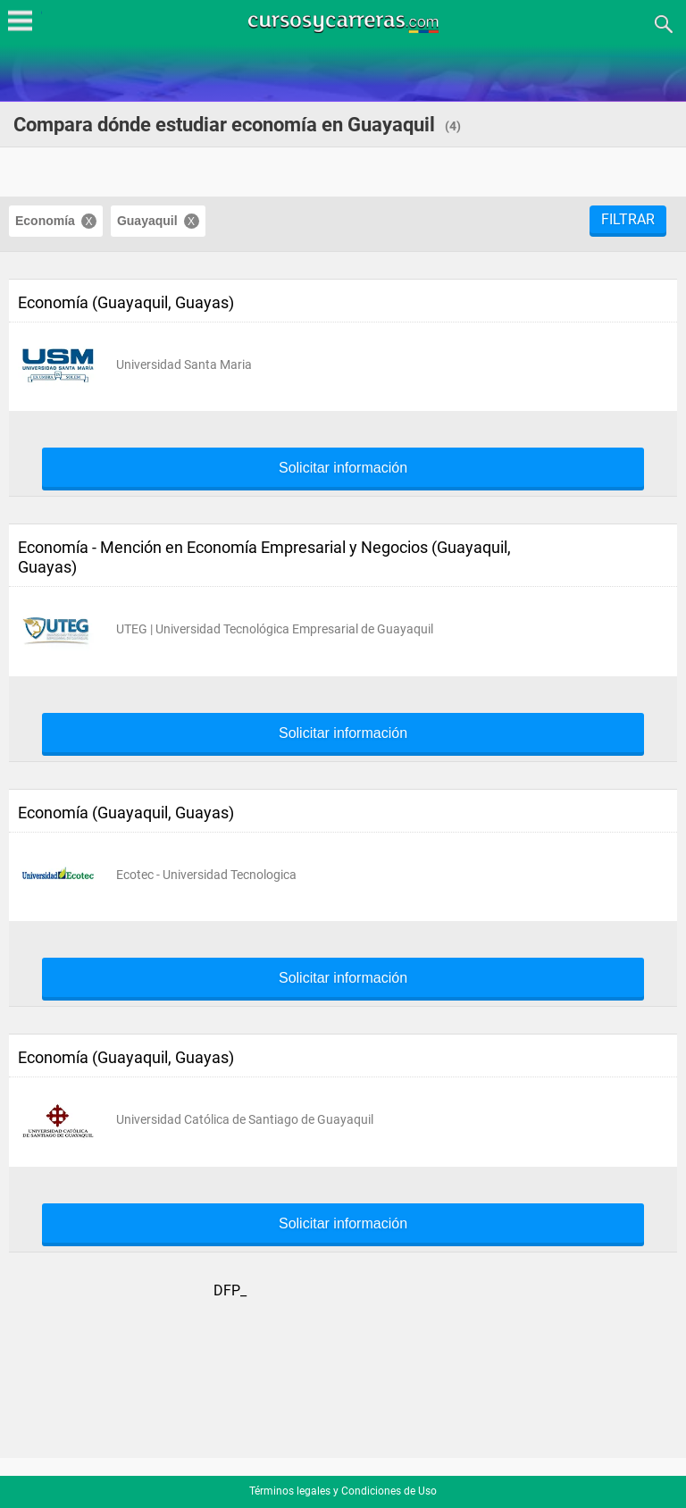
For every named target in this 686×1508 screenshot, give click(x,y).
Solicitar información (343, 468)
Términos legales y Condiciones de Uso (343, 1491)
